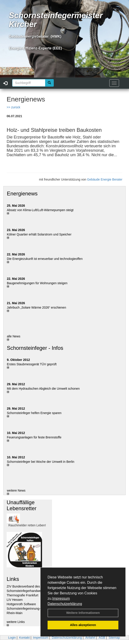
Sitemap (114, 637)
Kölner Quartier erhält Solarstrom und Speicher (39, 234)
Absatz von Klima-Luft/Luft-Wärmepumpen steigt (40, 210)
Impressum (61, 598)
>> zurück (13, 107)
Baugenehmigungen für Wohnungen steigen (37, 283)
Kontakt (24, 637)
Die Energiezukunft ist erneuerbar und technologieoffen (45, 259)
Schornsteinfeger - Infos (35, 348)
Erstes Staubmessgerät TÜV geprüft (32, 364)
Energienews (22, 193)
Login (12, 637)
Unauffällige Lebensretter (22, 505)
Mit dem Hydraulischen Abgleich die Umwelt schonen (43, 388)
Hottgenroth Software (21, 604)
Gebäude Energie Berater (104, 179)
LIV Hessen (15, 599)
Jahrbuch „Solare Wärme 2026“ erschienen (36, 307)
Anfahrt (90, 637)
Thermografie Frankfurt (22, 595)
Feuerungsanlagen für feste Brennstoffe (34, 437)
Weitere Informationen (83, 613)
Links (13, 579)
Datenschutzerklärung (65, 604)
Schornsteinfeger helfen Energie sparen (34, 413)
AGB (102, 637)
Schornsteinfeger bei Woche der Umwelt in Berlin (40, 461)
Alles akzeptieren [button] (83, 625)
